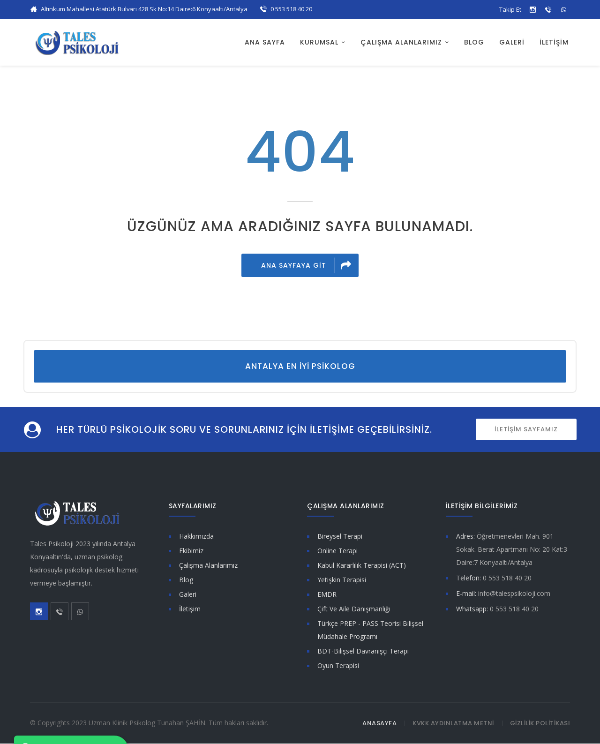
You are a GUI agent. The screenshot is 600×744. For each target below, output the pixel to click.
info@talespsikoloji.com (514, 593)
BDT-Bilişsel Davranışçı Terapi (363, 651)
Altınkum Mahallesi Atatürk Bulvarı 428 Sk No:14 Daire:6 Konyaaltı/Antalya (144, 9)
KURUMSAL (319, 42)
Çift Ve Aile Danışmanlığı (353, 609)
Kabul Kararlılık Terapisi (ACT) (361, 565)
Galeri (187, 594)
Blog (186, 580)
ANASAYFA (379, 723)
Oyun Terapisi (338, 665)
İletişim (190, 609)
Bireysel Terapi (339, 536)
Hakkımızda (196, 536)
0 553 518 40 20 (291, 9)
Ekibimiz (191, 551)
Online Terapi (337, 551)
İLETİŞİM (554, 42)
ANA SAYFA (265, 42)
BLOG (474, 42)
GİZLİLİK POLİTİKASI (540, 723)
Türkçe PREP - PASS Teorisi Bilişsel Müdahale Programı (370, 630)
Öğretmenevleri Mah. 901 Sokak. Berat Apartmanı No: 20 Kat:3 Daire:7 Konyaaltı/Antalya (511, 549)
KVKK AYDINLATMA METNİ (453, 723)
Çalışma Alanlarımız (208, 565)
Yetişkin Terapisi (341, 580)
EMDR (327, 594)
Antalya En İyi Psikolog (300, 366)
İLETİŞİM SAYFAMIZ (526, 429)
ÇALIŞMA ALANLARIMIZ (401, 42)
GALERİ (512, 42)
